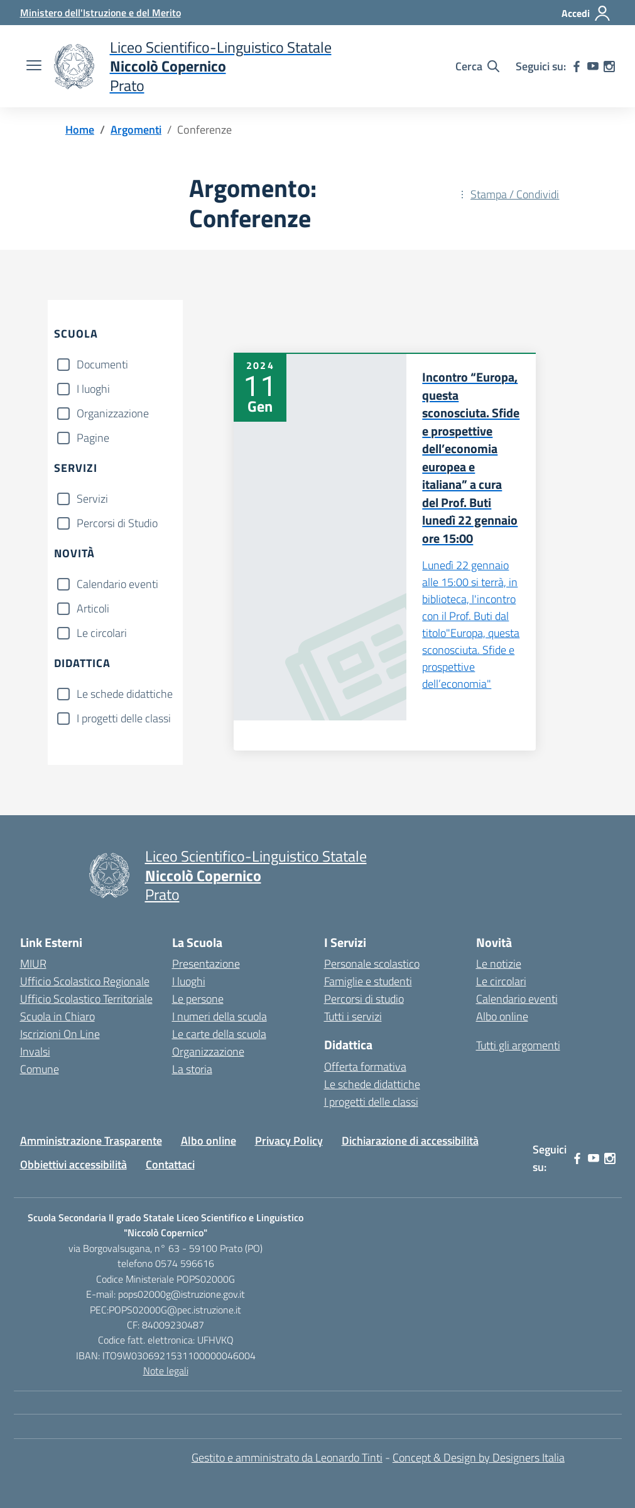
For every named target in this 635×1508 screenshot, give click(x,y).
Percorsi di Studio (117, 523)
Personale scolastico (372, 963)
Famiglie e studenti (368, 981)
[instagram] (609, 66)
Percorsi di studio (364, 998)
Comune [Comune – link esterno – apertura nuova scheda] (39, 1069)
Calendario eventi (117, 583)
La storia (192, 1069)
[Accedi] (586, 13)
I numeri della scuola (219, 1016)
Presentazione (206, 963)
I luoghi (93, 388)
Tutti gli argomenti (518, 1045)
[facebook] (576, 66)
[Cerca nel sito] (477, 66)
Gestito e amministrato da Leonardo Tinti (287, 1457)
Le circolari (102, 632)
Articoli (93, 608)
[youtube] (593, 66)
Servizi (92, 498)
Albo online (502, 1016)
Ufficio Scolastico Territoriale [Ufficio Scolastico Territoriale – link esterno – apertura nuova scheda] (86, 998)
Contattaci (170, 1164)
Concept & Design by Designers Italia (479, 1457)
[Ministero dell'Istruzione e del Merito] (100, 12)
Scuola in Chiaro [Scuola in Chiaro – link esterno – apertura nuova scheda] (57, 1016)
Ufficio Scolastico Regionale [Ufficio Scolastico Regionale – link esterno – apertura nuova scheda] (84, 981)
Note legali (165, 1370)
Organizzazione (113, 413)
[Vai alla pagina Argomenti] (136, 129)
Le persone (198, 998)
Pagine (93, 437)
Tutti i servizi (353, 1016)
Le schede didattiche (125, 693)
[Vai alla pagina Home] (79, 129)
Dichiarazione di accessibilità (410, 1140)
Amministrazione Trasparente (91, 1140)
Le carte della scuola (219, 1033)
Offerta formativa (365, 1066)
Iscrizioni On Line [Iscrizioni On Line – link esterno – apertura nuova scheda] (60, 1033)
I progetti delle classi (124, 718)
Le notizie (498, 963)
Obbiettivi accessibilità (73, 1164)
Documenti (102, 364)
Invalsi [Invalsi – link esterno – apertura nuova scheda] (35, 1051)
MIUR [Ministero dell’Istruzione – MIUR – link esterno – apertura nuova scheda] (33, 963)
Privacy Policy (289, 1140)
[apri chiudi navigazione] (33, 66)
